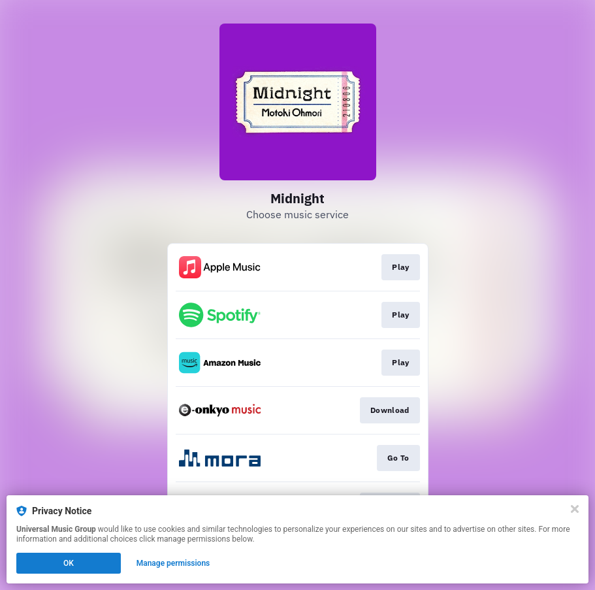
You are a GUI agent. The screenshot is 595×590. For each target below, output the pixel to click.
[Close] (574, 509)
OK (68, 563)
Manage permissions (173, 563)
